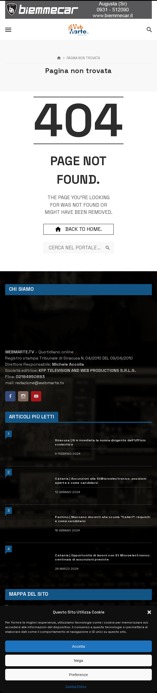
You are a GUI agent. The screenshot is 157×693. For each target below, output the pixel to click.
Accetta (78, 646)
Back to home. (78, 229)
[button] (149, 612)
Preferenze (78, 674)
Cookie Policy (75, 686)
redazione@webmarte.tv (39, 382)
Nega (78, 660)
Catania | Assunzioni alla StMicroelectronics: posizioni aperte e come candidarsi (100, 481)
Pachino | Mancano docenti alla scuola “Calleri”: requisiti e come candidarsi (102, 519)
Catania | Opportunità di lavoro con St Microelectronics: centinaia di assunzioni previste (102, 557)
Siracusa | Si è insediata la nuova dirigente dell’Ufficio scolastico (100, 442)
